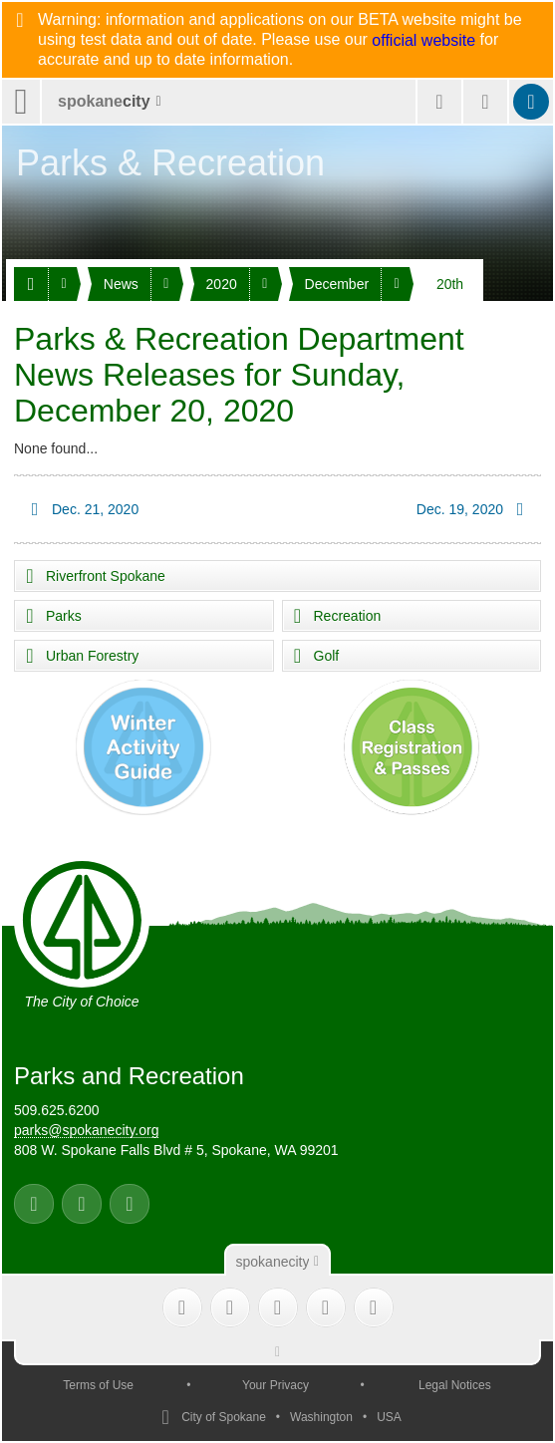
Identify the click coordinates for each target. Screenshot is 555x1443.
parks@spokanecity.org (86, 1130)
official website (423, 41)
